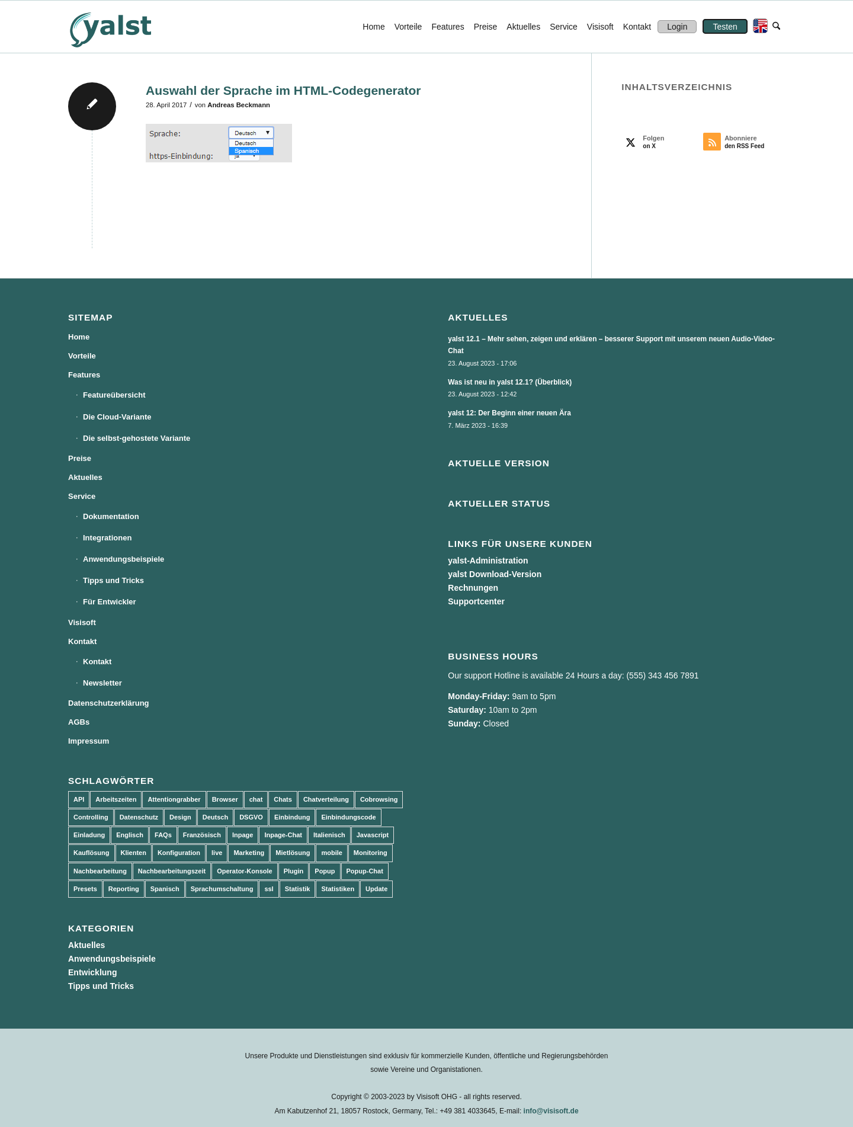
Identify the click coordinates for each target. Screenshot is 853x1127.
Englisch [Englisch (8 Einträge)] (129, 834)
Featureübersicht (114, 394)
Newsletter (102, 682)
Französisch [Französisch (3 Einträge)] (202, 834)
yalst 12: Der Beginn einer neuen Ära (509, 413)
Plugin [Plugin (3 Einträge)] (294, 871)
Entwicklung (92, 972)
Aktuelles (85, 477)
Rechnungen (473, 588)
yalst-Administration (488, 560)
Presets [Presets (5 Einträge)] (85, 888)
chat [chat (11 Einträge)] (256, 799)
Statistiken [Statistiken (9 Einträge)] (337, 888)
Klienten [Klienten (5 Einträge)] (133, 852)
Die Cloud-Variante (117, 416)
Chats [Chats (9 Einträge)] (283, 799)
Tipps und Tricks (113, 580)
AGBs (78, 722)
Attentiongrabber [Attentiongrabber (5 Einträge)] (173, 799)
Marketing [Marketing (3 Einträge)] (248, 852)
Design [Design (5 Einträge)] (180, 817)
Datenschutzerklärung (108, 703)
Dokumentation (111, 516)
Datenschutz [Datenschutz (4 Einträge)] (139, 817)
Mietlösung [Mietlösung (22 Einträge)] (292, 852)
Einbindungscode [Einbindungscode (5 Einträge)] (348, 817)
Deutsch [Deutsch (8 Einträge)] (215, 817)
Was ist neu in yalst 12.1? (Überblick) (510, 382)
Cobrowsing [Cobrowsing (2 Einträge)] (379, 799)
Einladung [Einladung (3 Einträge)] (89, 834)
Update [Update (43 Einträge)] (376, 888)
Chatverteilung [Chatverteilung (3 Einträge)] (326, 799)
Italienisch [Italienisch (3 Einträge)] (329, 834)
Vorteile (82, 355)
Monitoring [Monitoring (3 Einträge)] (370, 852)
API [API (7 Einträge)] (78, 799)
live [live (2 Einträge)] (216, 852)
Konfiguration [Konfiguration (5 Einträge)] (179, 852)
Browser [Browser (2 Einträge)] (225, 799)
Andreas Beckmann (238, 104)
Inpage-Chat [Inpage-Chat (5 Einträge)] (283, 834)
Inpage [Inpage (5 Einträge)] (242, 834)
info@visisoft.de (551, 1111)
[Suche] (776, 27)
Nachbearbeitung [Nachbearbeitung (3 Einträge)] (100, 871)
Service (81, 496)
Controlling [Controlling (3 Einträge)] (90, 817)
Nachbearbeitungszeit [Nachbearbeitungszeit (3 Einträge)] (172, 871)
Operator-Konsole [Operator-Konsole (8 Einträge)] (244, 871)
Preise (79, 458)
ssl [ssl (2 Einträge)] (268, 888)
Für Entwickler (109, 601)
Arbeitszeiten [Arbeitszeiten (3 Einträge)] (115, 799)
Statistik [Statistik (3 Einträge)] (297, 888)
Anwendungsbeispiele (123, 559)
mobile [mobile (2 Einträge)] (331, 852)
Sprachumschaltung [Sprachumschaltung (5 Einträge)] (222, 888)
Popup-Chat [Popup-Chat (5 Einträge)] (365, 871)
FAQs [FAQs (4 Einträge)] (163, 834)
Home (78, 336)
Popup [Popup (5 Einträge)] (325, 871)
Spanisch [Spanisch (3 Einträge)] (164, 888)
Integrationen (107, 537)
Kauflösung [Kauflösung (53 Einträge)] (91, 852)
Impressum (88, 741)
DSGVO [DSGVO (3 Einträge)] (251, 817)
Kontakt (82, 641)
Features (84, 374)
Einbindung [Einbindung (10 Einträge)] (292, 817)
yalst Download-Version (494, 574)
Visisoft (82, 622)
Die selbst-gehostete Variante (136, 438)
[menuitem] (373, 27)
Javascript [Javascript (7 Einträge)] (373, 834)
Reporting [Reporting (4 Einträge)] (123, 888)
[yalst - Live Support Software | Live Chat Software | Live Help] (125, 27)
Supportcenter (476, 601)
